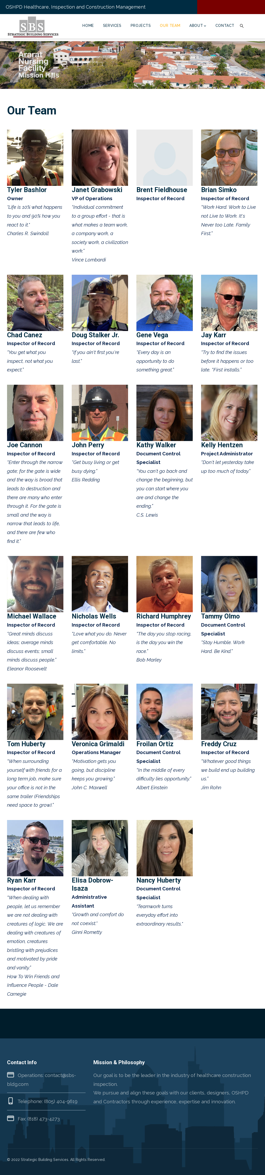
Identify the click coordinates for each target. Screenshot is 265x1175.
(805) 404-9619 (60, 1101)
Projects (141, 25)
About (197, 26)
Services (112, 25)
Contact (224, 25)
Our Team (170, 25)
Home (88, 25)
